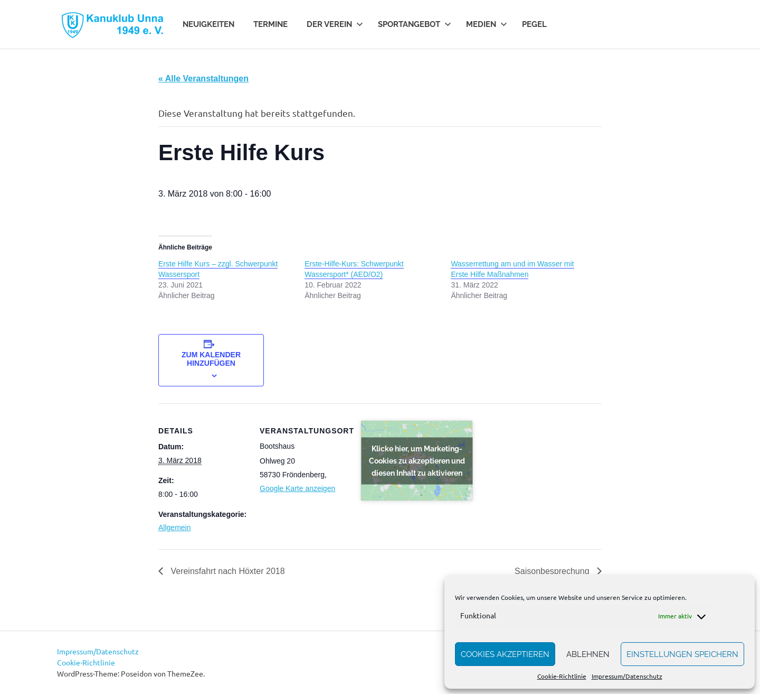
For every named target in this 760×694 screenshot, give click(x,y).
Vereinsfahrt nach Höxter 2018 (226, 571)
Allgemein (174, 527)
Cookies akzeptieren (505, 654)
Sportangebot (414, 24)
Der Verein (335, 24)
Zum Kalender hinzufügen (211, 358)
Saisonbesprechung (553, 571)
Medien (486, 24)
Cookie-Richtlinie (561, 676)
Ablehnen (588, 654)
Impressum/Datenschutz (627, 676)
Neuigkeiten (208, 24)
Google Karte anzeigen (297, 488)
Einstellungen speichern (682, 654)
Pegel (534, 24)
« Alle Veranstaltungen (203, 78)
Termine (270, 24)
